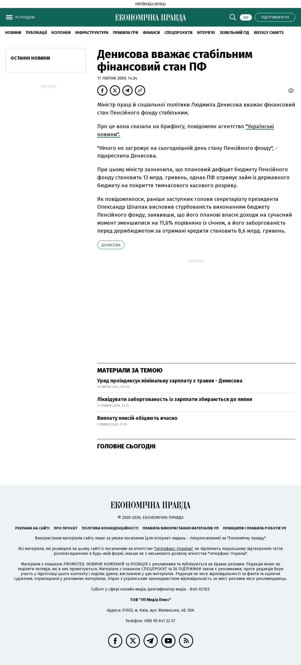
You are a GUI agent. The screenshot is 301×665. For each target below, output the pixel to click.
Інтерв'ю (206, 32)
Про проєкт (65, 528)
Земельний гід (234, 32)
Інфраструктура (91, 32)
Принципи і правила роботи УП (254, 528)
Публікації (36, 32)
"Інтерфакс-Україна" (173, 548)
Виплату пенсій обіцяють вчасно (137, 418)
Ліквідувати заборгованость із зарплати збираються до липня (174, 399)
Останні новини (30, 58)
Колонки (61, 32)
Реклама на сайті (32, 528)
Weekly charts (269, 32)
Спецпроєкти (178, 32)
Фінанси (151, 32)
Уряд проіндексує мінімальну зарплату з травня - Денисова (169, 381)
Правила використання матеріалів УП (181, 528)
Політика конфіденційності (110, 528)
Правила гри (125, 32)
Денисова (110, 245)
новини (13, 32)
